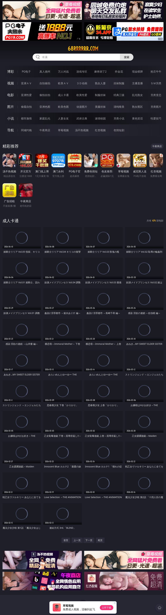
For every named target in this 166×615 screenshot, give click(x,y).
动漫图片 (81, 107)
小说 (10, 118)
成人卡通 (63, 95)
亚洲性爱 (26, 95)
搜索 (126, 57)
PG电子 (26, 71)
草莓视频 (63, 130)
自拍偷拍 (44, 83)
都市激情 (26, 118)
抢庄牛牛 (156, 71)
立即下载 (106, 607)
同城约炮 (26, 130)
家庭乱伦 (44, 118)
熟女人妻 (100, 83)
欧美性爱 (81, 95)
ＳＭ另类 (156, 83)
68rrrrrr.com (83, 48)
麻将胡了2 (100, 71)
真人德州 (44, 71)
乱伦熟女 (137, 95)
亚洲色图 (44, 107)
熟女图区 (137, 107)
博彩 (10, 71)
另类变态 (156, 95)
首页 (66, 540)
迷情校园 (100, 118)
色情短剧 (119, 130)
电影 (10, 95)
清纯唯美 (119, 107)
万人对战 (63, 71)
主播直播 (137, 83)
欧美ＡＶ (63, 83)
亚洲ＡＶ (26, 83)
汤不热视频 (82, 130)
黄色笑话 (137, 118)
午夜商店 (44, 130)
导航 (10, 130)
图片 (10, 106)
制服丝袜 (100, 95)
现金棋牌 (137, 71)
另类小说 (119, 118)
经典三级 (119, 95)
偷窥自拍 (26, 107)
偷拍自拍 (44, 95)
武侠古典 (81, 118)
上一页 (77, 540)
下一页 (88, 540)
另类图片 (156, 107)
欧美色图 (63, 107)
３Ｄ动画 (81, 83)
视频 (10, 83)
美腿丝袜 (100, 107)
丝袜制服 (119, 83)
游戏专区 (81, 71)
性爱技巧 (156, 118)
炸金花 (119, 71)
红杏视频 (100, 130)
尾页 (100, 540)
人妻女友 (63, 118)
